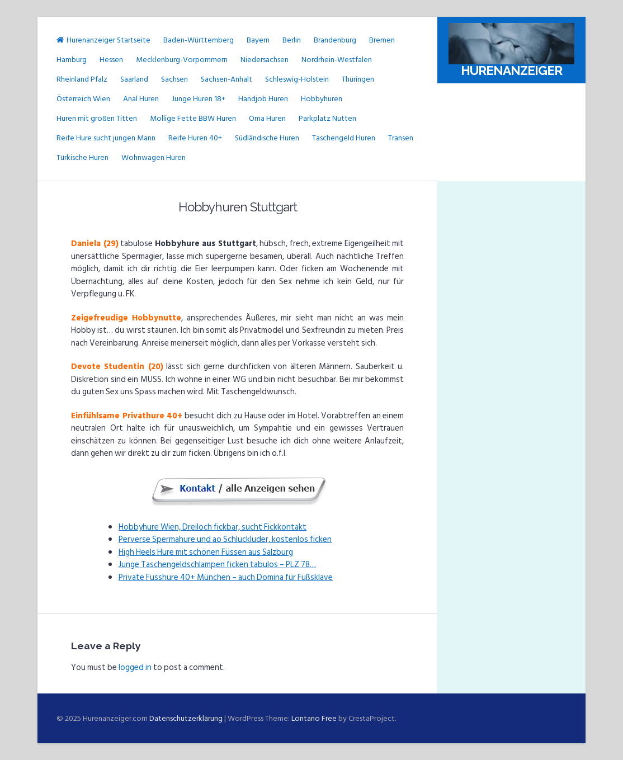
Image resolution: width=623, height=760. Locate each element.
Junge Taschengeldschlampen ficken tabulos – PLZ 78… (217, 565)
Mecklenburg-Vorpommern (182, 59)
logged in (135, 667)
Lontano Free (314, 718)
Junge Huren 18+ (198, 98)
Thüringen (358, 79)
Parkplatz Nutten (327, 118)
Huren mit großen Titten (96, 118)
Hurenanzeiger (511, 70)
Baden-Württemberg (198, 40)
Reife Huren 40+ (195, 137)
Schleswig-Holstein (297, 79)
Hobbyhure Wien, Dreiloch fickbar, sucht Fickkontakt (212, 527)
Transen (400, 137)
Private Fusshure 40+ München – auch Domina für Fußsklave (226, 577)
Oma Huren (267, 118)
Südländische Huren (267, 137)
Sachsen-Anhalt (226, 79)
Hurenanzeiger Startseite (103, 40)
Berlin (291, 40)
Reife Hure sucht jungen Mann (105, 137)
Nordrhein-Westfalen (336, 59)
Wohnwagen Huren (153, 157)
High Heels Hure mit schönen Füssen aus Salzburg (206, 552)
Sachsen (174, 79)
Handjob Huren (263, 98)
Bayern (258, 40)
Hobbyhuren (321, 98)
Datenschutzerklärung (186, 718)
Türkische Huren (82, 157)
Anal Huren (141, 98)
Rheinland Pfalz (81, 79)
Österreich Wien (83, 98)
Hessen (111, 59)
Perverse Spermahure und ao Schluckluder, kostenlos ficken (225, 539)
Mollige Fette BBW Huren (193, 118)
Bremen (382, 40)
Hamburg (71, 59)
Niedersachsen (264, 59)
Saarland (134, 79)
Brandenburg (335, 40)
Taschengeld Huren (343, 137)
